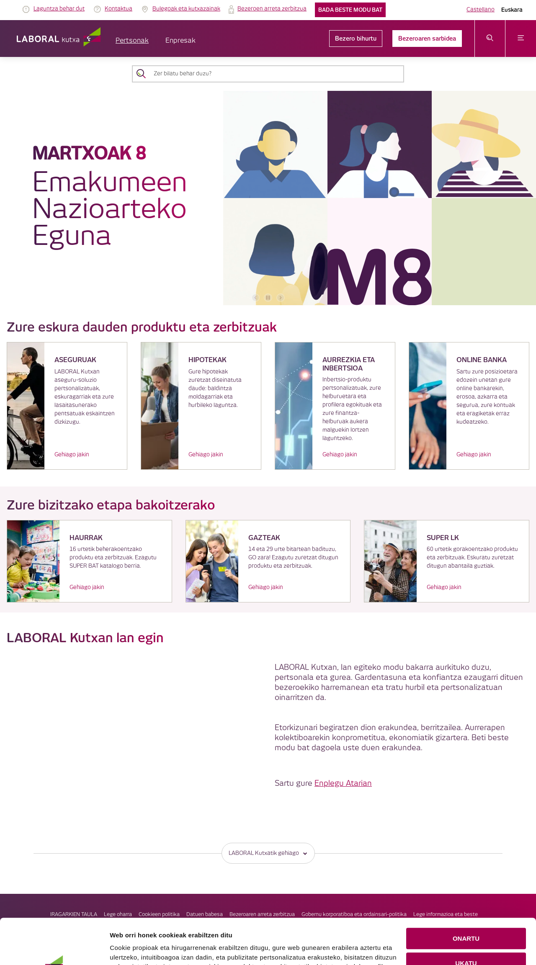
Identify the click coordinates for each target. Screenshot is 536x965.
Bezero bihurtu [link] (355, 38)
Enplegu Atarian (343, 783)
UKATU (466, 915)
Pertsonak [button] (132, 41)
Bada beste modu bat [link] (350, 10)
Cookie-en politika (287, 947)
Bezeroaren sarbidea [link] (427, 38)
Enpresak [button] (180, 41)
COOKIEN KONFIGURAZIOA (466, 940)
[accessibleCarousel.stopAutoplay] (268, 297)
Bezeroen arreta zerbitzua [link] (272, 8)
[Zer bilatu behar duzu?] (275, 73)
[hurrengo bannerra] (280, 297)
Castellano (480, 9)
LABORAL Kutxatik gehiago (268, 853)
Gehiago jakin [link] (71, 454)
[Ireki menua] (520, 38)
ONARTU (466, 891)
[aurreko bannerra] (255, 297)
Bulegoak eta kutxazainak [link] (186, 8)
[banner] (268, 198)
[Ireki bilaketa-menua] (490, 38)
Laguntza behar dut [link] (59, 8)
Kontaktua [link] (118, 8)
